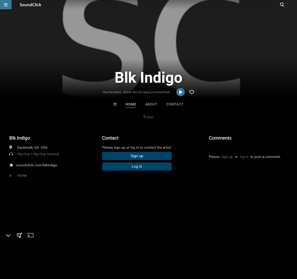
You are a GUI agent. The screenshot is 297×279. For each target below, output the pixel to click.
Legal (125, 251)
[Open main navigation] (6, 4)
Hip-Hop (23, 154)
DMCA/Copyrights (86, 251)
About (151, 104)
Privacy (110, 251)
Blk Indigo (19, 138)
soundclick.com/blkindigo (36, 165)
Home (131, 104)
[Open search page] (292, 4)
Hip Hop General (46, 154)
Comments (220, 138)
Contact (175, 104)
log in (244, 157)
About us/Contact (41, 251)
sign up (227, 157)
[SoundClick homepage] (31, 4)
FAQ (19, 251)
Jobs (64, 251)
